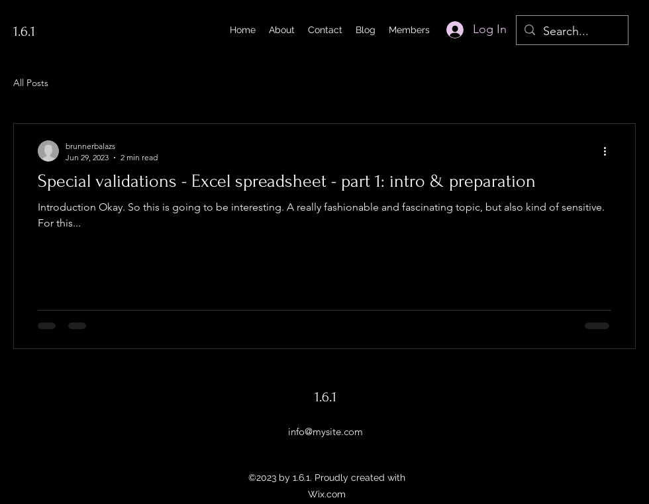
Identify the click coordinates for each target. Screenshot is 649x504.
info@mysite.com (325, 431)
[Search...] (571, 32)
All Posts (30, 83)
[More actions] (609, 151)
